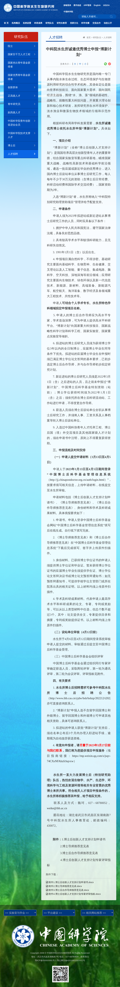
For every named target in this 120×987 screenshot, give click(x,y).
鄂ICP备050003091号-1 (45, 960)
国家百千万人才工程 (23, 54)
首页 (89, 37)
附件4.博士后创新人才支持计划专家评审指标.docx (73, 894)
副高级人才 (23, 112)
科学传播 (85, 23)
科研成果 (38, 23)
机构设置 (27, 23)
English (97, 5)
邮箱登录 (67, 5)
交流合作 (96, 23)
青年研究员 (23, 104)
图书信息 (77, 5)
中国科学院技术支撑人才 (23, 134)
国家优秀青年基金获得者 (23, 75)
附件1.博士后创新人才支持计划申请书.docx (70, 882)
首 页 (6, 23)
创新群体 (23, 87)
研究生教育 (62, 23)
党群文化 (74, 23)
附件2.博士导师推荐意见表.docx (64, 886)
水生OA (106, 5)
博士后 (23, 145)
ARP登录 (87, 5)
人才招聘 (23, 154)
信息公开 (108, 23)
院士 (23, 46)
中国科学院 (68, 12)
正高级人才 (23, 96)
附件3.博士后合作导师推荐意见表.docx (67, 890)
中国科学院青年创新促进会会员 (23, 121)
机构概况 (16, 23)
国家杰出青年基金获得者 (23, 63)
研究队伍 (49, 23)
